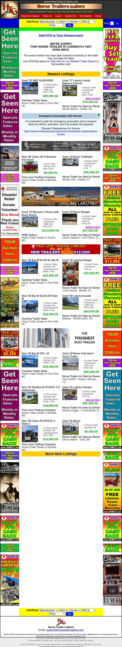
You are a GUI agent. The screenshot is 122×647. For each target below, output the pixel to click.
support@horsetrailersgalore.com (65, 630)
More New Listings (61, 454)
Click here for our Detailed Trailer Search (73, 61)
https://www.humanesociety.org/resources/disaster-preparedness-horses (61, 132)
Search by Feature (30, 16)
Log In (58, 16)
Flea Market (86, 16)
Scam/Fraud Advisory (61, 29)
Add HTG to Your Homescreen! (61, 35)
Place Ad (47, 16)
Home (98, 16)
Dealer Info (70, 16)
